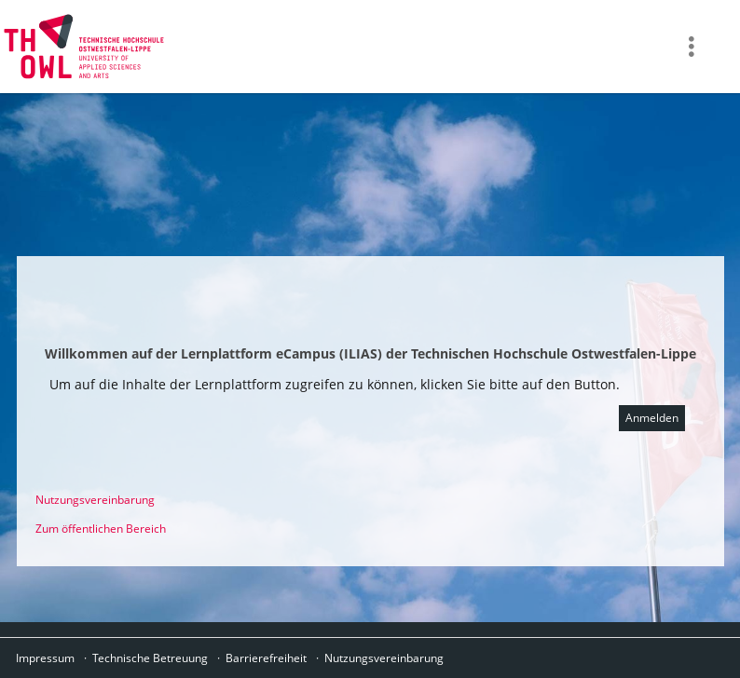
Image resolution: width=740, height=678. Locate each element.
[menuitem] (693, 46)
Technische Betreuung (150, 658)
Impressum (45, 658)
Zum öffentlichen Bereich (100, 528)
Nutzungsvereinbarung (95, 500)
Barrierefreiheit (266, 658)
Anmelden (651, 418)
